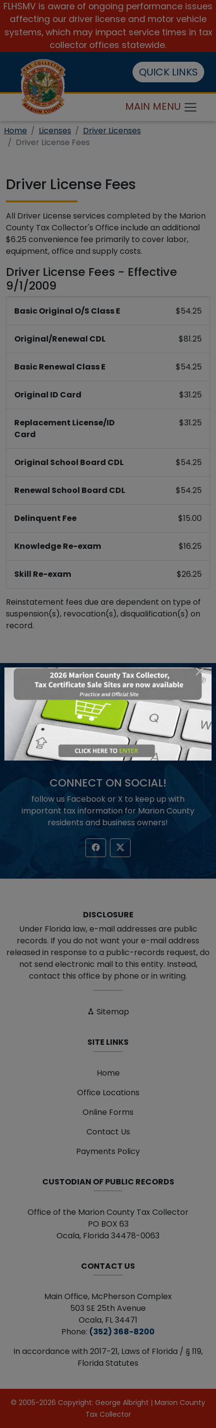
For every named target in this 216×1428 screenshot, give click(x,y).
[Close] (200, 671)
